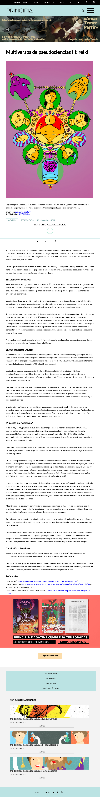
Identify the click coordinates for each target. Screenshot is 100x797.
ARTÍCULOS (12, 220)
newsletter (49, 2)
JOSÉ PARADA (24, 214)
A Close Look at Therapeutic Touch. (56, 584)
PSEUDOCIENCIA (27, 220)
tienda (35, 2)
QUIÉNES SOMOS (20, 2)
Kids (62, 2)
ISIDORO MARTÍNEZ (23, 212)
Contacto (46, 792)
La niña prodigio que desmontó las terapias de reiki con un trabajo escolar (47, 581)
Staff (37, 792)
